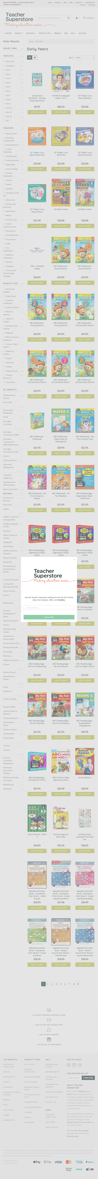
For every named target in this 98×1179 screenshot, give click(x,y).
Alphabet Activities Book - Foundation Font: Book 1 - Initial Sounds (37, 895)
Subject (19, 33)
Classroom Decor (10, 460)
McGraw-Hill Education (9, 205)
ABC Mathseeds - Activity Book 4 (61, 324)
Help (71, 2)
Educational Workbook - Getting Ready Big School (37, 98)
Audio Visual (11, 296)
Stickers (9, 367)
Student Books (12, 371)
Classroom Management (8, 465)
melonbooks (10, 211)
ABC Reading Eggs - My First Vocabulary (60, 721)
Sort (70, 57)
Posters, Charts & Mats (10, 345)
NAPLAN (6, 1100)
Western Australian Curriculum (11, 778)
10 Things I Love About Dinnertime (37, 153)
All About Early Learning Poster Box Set (85, 836)
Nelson (8, 215)
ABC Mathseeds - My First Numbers (61, 494)
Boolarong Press (12, 145)
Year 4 (8, 82)
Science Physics (9, 672)
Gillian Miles (10, 164)
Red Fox (9, 262)
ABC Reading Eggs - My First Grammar (84, 608)
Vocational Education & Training (8, 770)
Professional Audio (10, 647)
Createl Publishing (7, 150)
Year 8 (8, 99)
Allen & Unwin (11, 133)
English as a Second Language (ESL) (11, 518)
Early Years (10, 61)
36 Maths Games (85, 209)
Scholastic (10, 266)
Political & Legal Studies (9, 630)
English (6, 509)
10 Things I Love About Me (61, 153)
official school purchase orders (79, 1122)
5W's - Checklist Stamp (37, 267)
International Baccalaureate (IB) (10, 585)
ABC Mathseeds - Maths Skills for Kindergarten (61, 439)
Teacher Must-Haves (9, 723)
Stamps (9, 358)
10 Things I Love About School (37, 210)
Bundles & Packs (12, 307)
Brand (58, 33)
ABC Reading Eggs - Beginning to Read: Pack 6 (60, 552)
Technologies (8, 738)
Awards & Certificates (8, 301)
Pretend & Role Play (11, 643)
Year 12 (9, 116)
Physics (6, 625)
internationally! (73, 1136)
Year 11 (9, 112)
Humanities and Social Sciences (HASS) (9, 569)
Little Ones (10, 200)
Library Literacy (9, 591)
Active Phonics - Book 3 (37, 835)
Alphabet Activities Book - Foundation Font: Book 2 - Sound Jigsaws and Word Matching (61, 896)
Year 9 (8, 104)
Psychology (7, 652)
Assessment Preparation (8, 411)
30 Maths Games (61, 209)
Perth (69, 1094)
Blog (65, 2)
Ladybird (9, 189)
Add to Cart (37, 112)
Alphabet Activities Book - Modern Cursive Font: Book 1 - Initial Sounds (61, 952)
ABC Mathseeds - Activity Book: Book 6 (37, 381)
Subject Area (10, 48)
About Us (58, 2)
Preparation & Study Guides (8, 637)
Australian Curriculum (7, 422)
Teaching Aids (9, 734)
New (66, 33)
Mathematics (8, 603)
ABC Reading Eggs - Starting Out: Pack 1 (37, 778)
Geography (7, 542)
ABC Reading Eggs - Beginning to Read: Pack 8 (84, 552)
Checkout (91, 5)
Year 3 (8, 78)
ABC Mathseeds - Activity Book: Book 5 (85, 324)
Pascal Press (11, 231)
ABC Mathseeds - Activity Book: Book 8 (85, 381)
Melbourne (83, 1091)
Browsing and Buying (52, 1065)
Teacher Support (10, 729)
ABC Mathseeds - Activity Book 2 (84, 267)
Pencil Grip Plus (12, 235)
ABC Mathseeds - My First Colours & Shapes (37, 495)
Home (50, 2)
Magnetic (9, 333)
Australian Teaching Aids (9, 139)
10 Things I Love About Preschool (85, 153)
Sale (73, 33)
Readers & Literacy (8, 352)
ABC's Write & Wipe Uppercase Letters (60, 778)
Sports (6, 687)
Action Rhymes (85, 777)
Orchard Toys (11, 220)
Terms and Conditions (51, 1116)
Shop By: (8, 33)
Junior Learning (12, 169)
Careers (6, 456)
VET (7, 121)
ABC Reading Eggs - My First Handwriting (37, 665)
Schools (82, 33)
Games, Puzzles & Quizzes (10, 536)
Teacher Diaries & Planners (10, 712)
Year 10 (9, 108)
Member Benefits (53, 1072)
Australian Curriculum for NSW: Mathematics (11, 442)
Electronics (7, 505)
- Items (89, 18)
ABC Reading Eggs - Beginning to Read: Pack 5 (37, 552)
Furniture (7, 531)
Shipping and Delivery (51, 1078)
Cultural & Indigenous (7, 476)
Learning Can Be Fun (11, 194)
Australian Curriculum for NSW (11, 433)
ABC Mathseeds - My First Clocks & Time (85, 437)
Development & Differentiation (9, 483)
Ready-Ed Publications (8, 256)
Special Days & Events (9, 677)
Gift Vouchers (90, 2)
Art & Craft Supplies (9, 290)
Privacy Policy (52, 1127)
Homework (7, 562)
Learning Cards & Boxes (10, 327)
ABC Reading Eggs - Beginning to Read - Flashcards (84, 495)
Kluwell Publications (8, 174)
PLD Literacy (11, 239)
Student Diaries (9, 707)
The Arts (6, 746)
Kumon (8, 184)
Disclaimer (50, 1122)
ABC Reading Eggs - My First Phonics (60, 665)
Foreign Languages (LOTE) (10, 525)
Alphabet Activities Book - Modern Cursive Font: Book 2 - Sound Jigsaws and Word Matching (84, 953)
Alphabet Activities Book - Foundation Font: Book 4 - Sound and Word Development (37, 953)
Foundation (10, 66)
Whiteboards (8, 784)
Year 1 (8, 70)
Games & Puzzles (8, 320)
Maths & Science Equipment (11, 338)
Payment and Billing (54, 1092)
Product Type (45, 33)
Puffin (8, 243)
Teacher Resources (7, 376)
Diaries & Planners (8, 312)
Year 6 (8, 91)
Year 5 (8, 87)
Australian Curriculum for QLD (11, 450)
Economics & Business (8, 499)
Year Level (31, 33)
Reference (7, 656)
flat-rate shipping (81, 1130)
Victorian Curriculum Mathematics (8, 760)
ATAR (5, 417)
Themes (6, 750)
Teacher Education (10, 718)
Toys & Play (10, 382)
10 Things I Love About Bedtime (85, 96)
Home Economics (10, 558)
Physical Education (10, 621)
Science (6, 664)
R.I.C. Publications (8, 249)
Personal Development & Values (9, 613)
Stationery (10, 362)
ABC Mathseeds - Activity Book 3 (37, 324)
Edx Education (11, 156)
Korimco (9, 180)
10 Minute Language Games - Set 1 (61, 96)
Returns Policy (52, 1097)
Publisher (8, 128)
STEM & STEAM (9, 699)
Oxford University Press (9, 225)
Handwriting (8, 546)
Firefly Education (12, 160)
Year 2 (8, 74)
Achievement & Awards (9, 396)
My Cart (82, 5)
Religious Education (11, 660)
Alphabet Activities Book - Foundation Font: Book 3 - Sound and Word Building (85, 895)
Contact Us (79, 2)
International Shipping (52, 1086)
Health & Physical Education (10, 552)
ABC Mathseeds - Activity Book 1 (61, 267)
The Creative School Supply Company (9, 273)
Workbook (7, 789)
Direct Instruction (10, 489)
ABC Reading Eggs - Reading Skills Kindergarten (84, 723)
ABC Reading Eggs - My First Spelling (37, 721)
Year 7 (8, 95)
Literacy (6, 595)
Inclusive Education (11, 580)
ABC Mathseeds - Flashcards (37, 437)
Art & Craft (7, 402)
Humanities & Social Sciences (11, 1093)
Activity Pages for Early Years (61, 835)
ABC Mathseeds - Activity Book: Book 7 (61, 381)
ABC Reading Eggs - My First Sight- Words (84, 665)
